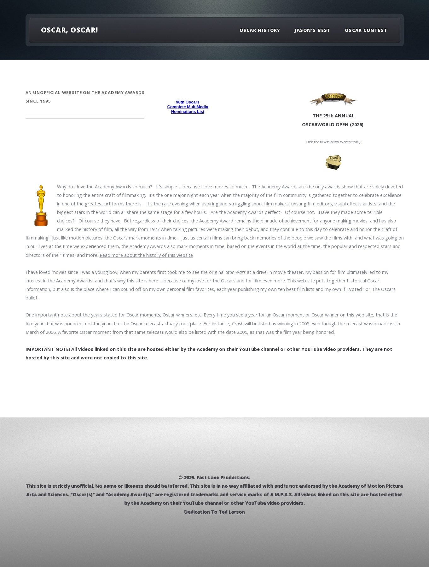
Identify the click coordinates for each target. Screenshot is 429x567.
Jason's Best (313, 30)
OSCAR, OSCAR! (69, 29)
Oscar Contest (366, 30)
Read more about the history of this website (146, 255)
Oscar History (260, 30)
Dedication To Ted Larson (214, 512)
